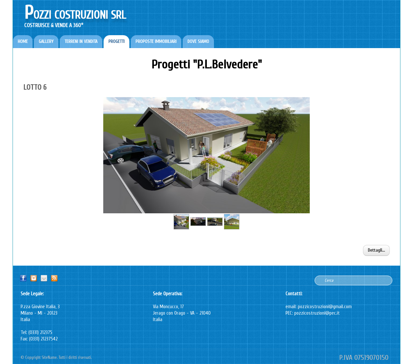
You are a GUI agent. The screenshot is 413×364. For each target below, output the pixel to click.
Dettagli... (376, 250)
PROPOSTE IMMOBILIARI (156, 41)
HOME (23, 41)
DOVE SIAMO (198, 41)
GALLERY (46, 41)
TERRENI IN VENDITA (81, 41)
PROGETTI (116, 41)
